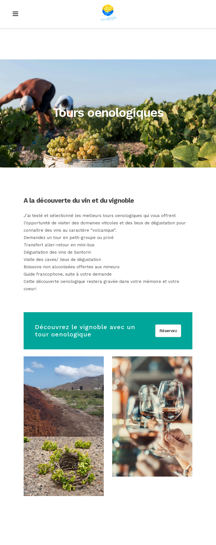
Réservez (168, 330)
